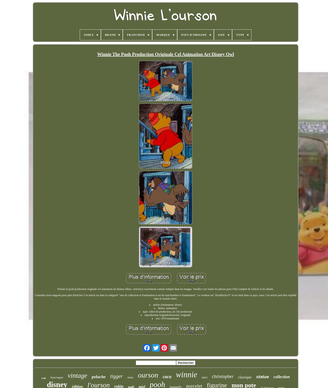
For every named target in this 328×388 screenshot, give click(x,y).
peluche (99, 376)
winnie (186, 374)
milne (130, 377)
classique (245, 377)
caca (167, 376)
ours (205, 377)
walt (43, 378)
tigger (116, 376)
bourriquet (57, 377)
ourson (148, 375)
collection (281, 377)
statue (262, 376)
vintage (77, 375)
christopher (222, 376)
